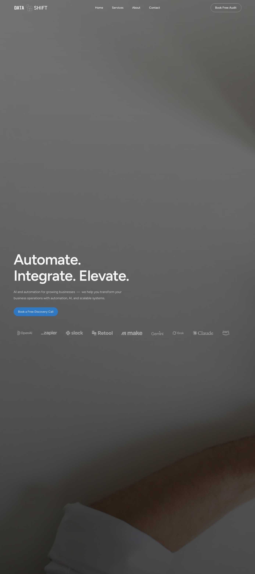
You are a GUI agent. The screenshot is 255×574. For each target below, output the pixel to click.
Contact (154, 7)
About (136, 7)
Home (99, 7)
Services (117, 7)
